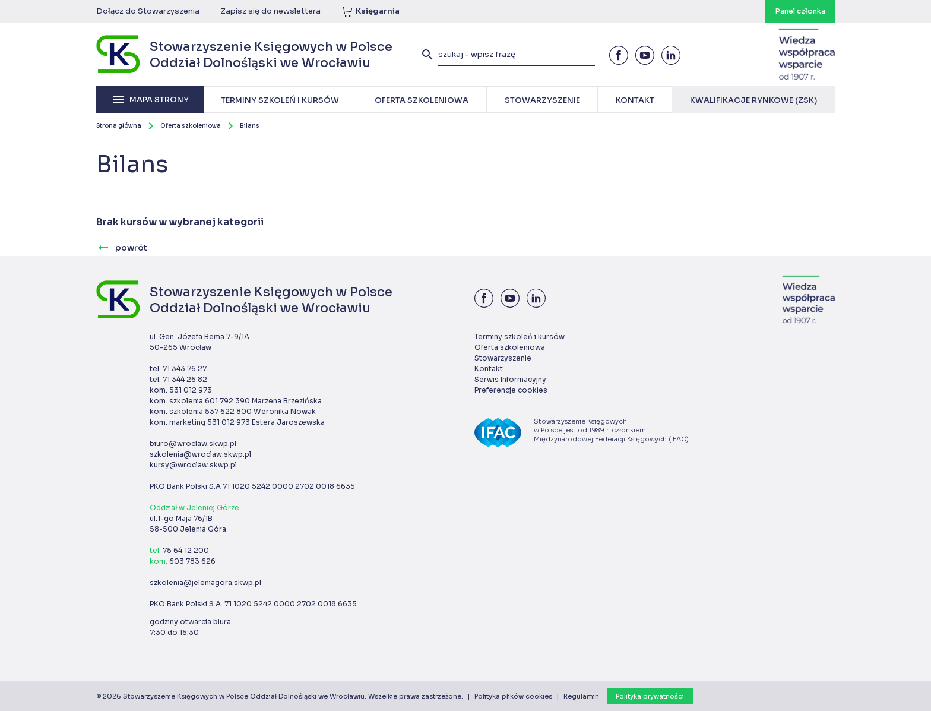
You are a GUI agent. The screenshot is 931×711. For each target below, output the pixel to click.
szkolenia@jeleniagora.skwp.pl (205, 582)
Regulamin (581, 696)
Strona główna (118, 125)
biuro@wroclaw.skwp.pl (193, 443)
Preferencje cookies (510, 389)
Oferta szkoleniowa (190, 125)
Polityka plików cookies (513, 696)
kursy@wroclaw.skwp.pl (193, 464)
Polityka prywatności (650, 696)
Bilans (249, 125)
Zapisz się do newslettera (270, 11)
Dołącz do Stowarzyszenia (148, 11)
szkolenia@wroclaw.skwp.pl (200, 454)
